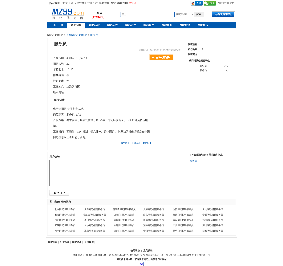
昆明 (119, 3)
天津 (77, 3)
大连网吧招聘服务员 (212, 209)
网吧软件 (148, 25)
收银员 (203, 65)
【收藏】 (124, 143)
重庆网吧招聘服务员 (94, 230)
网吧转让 (94, 25)
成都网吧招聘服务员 (124, 230)
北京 (65, 3)
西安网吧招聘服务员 (212, 230)
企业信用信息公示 (201, 255)
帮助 (231, 3)
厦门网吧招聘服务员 (94, 220)
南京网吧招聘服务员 (153, 214)
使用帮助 (135, 250)
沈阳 (125, 3)
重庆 (107, 3)
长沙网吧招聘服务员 (94, 225)
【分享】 (136, 143)
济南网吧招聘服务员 (153, 220)
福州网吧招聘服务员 (65, 220)
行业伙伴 (64, 242)
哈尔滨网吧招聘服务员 (94, 214)
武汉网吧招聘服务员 (65, 225)
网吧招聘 (76, 25)
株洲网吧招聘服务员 (124, 225)
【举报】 (147, 143)
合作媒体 (89, 242)
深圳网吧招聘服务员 (212, 225)
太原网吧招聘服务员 (153, 209)
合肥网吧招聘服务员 (212, 214)
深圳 (83, 3)
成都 (101, 3)
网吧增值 (185, 25)
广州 (89, 3)
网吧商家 (52, 242)
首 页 (58, 25)
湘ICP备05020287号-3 (120, 255)
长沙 (95, 3)
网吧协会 (76, 242)
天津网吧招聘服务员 (94, 209)
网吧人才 (112, 25)
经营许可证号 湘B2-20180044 (145, 255)
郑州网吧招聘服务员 (212, 220)
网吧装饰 (166, 25)
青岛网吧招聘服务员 (183, 220)
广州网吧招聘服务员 (183, 225)
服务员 (94, 35)
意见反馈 (147, 250)
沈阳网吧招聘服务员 (183, 209)
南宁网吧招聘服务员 (65, 230)
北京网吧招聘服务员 (65, 209)
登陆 (220, 3)
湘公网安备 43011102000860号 (176, 255)
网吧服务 (203, 25)
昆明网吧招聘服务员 (183, 230)
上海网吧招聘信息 (76, 35)
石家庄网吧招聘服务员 (124, 209)
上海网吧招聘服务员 (124, 214)
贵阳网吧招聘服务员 (153, 230)
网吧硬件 (130, 25)
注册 (226, 3)
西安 (113, 3)
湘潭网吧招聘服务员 (153, 225)
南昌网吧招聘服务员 (124, 220)
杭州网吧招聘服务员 (183, 214)
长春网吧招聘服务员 (65, 214)
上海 (71, 3)
